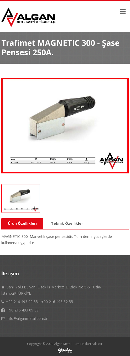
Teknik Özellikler (67, 223)
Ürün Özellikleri (22, 223)
